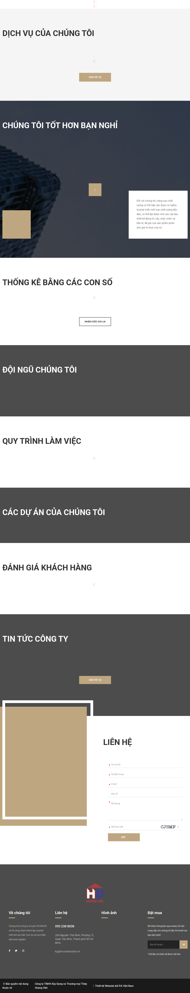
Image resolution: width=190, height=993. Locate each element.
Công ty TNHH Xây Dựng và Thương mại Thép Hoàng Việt (61, 985)
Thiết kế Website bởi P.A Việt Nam (114, 985)
